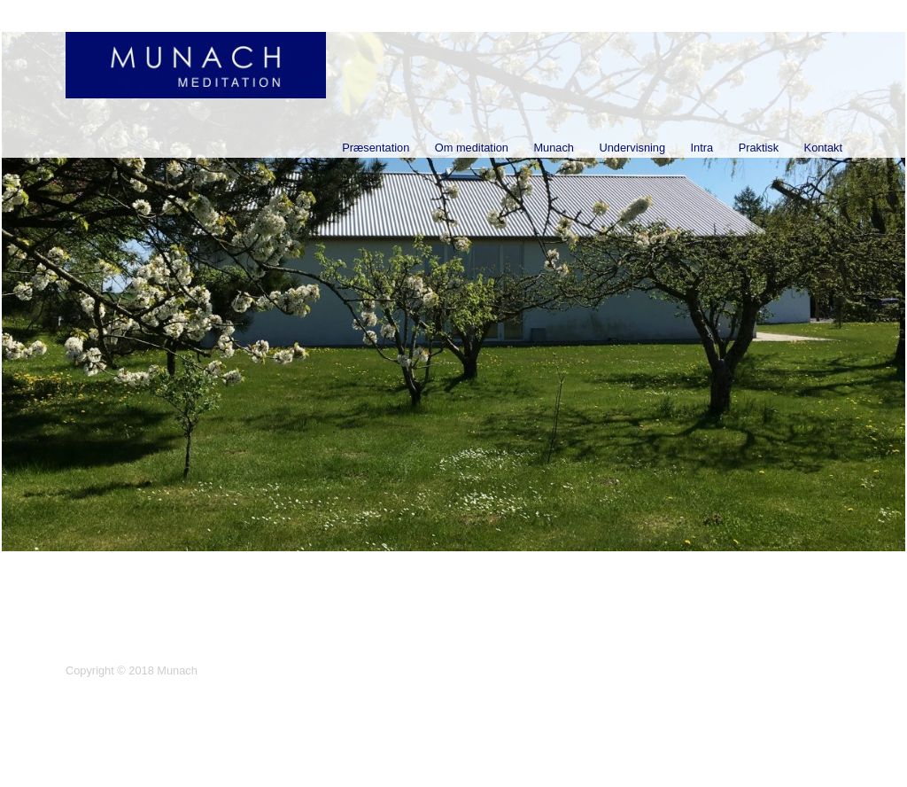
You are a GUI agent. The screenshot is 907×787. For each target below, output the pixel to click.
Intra (702, 147)
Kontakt (823, 147)
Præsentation (375, 147)
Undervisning (632, 147)
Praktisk (759, 147)
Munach (553, 147)
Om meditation (471, 147)
